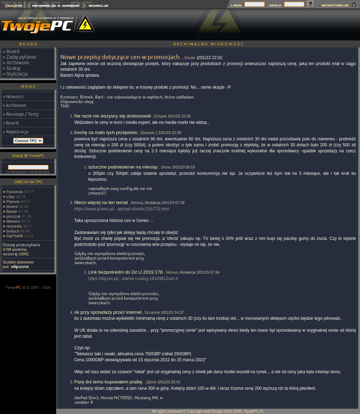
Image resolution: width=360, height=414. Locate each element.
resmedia (14, 226)
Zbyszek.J (148, 132)
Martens (13, 221)
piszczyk (13, 216)
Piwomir (13, 201)
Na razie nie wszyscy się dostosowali (112, 116)
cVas (10, 197)
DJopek (160, 116)
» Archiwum (16, 62)
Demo (166, 167)
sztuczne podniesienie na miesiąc (123, 167)
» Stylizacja (15, 74)
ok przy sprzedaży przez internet (108, 312)
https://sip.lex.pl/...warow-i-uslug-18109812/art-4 (133, 278)
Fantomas (14, 192)
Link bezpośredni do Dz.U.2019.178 (125, 272)
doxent (12, 206)
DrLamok (152, 312)
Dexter (190, 58)
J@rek (151, 382)
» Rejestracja (15, 131)
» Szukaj (11, 68)
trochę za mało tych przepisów (105, 132)
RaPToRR (14, 236)
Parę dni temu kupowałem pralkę (108, 381)
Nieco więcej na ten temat (101, 202)
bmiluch (12, 231)
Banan (11, 211)
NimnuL (137, 202)
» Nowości (13, 96)
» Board (11, 51)
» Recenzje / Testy (21, 114)
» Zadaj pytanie (19, 57)
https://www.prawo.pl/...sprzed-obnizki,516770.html (121, 208)
